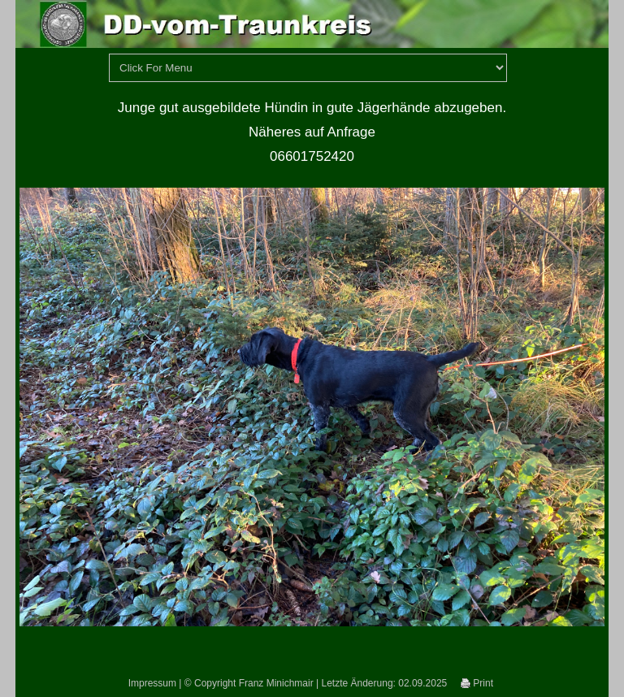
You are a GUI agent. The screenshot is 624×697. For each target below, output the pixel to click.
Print (477, 683)
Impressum (152, 683)
